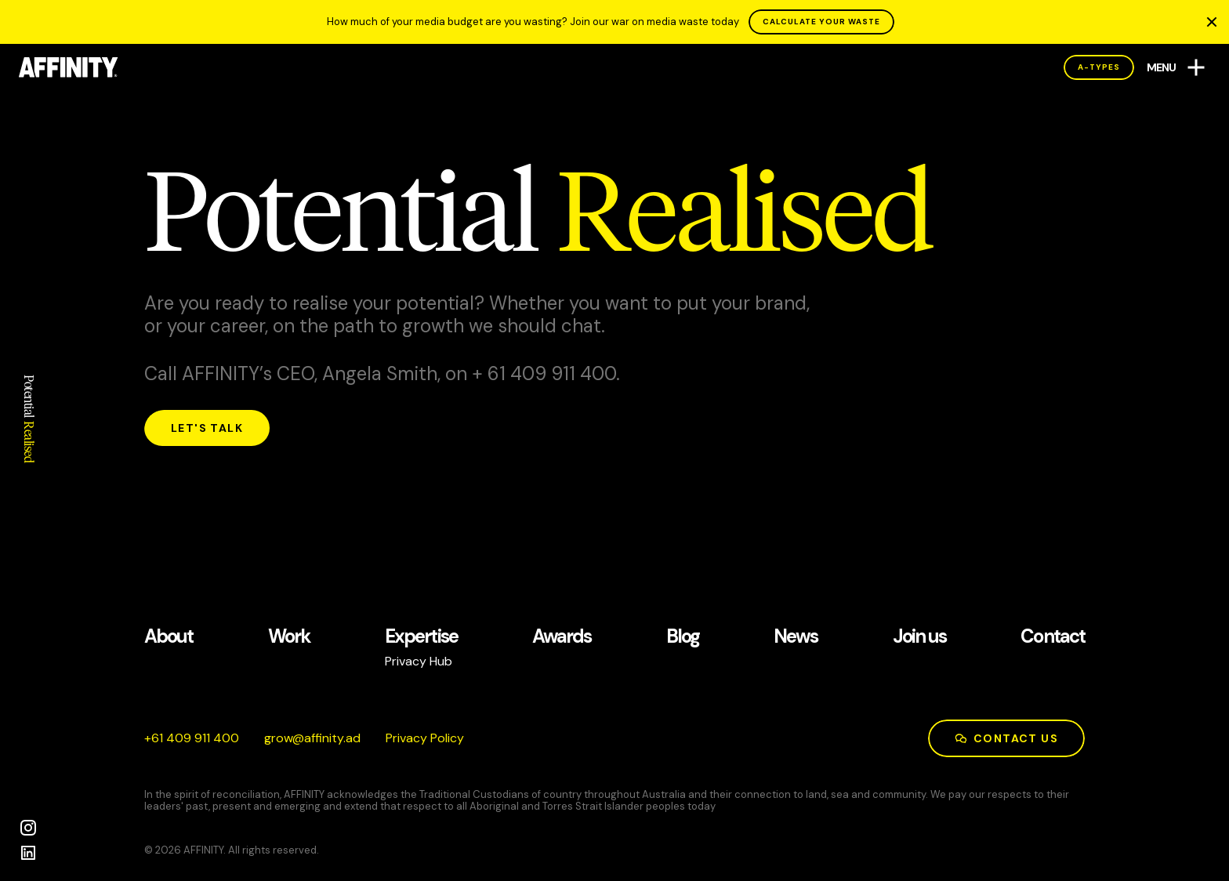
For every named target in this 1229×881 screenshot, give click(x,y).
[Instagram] (28, 827)
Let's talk (207, 427)
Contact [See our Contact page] (1053, 636)
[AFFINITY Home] (68, 67)
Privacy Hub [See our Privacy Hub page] (418, 661)
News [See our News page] (796, 636)
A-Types (1099, 67)
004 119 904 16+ (191, 738)
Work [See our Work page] (289, 636)
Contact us (1006, 738)
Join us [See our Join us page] (920, 636)
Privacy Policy (425, 738)
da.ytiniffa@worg (312, 738)
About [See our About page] (168, 636)
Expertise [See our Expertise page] (421, 636)
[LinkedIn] (28, 852)
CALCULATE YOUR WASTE (821, 21)
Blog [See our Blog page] (682, 636)
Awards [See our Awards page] (561, 636)
